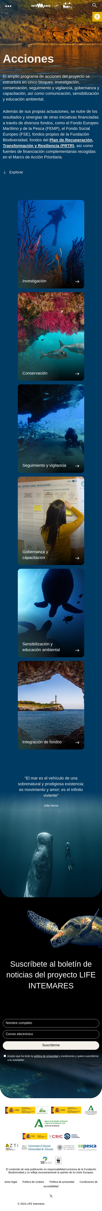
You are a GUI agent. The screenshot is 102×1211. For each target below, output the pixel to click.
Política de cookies (33, 1181)
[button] (97, 17)
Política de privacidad (62, 1181)
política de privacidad (46, 1056)
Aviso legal (10, 1181)
